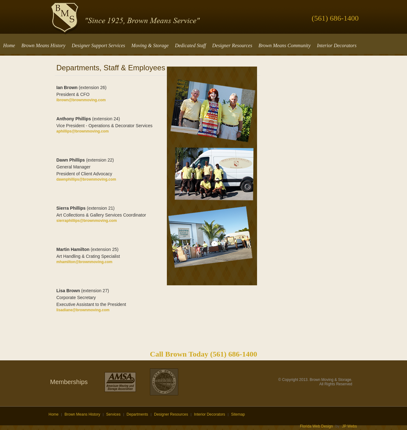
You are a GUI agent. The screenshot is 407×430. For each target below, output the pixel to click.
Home (54, 414)
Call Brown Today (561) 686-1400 (203, 354)
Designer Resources (171, 414)
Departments (137, 414)
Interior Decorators (209, 414)
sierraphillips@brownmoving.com (86, 220)
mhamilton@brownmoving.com (84, 262)
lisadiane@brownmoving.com (83, 310)
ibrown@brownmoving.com (81, 100)
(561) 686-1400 (335, 18)
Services (113, 414)
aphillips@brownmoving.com (82, 131)
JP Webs (349, 426)
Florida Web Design (316, 426)
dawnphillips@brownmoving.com (86, 179)
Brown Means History (82, 414)
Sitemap (238, 414)
